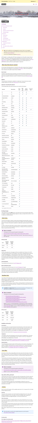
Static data (4, 33)
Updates (4, 29)
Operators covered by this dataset (8, 30)
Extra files (3, 44)
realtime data (15, 82)
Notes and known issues (6, 39)
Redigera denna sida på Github (25, 420)
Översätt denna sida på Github (7, 421)
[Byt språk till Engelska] (34, 4)
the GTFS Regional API (17, 263)
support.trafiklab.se (10, 52)
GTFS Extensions (5, 38)
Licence (3, 47)
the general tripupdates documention (19, 339)
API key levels (5, 35)
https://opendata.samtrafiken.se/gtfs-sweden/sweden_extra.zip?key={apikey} (17, 370)
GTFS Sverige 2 (20, 68)
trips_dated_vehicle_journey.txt (8, 46)
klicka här (18, 54)
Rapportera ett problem (6, 420)
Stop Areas (5, 36)
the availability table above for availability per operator (19, 340)
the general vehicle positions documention (16, 346)
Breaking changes (6, 32)
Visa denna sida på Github (15, 420)
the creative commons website (9, 412)
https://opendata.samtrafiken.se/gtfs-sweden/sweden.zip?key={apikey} (16, 233)
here (31, 235)
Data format (5, 27)
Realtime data (4, 41)
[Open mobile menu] (35, 4)
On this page (4, 24)
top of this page (27, 287)
